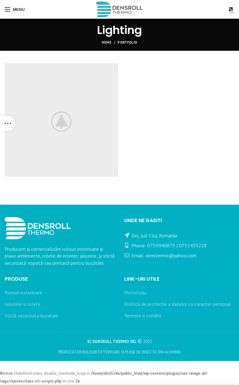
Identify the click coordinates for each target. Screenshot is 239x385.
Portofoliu (135, 292)
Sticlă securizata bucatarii (31, 315)
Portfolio (127, 42)
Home (106, 42)
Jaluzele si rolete (22, 304)
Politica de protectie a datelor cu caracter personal (177, 304)
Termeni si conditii (142, 315)
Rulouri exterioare (23, 292)
